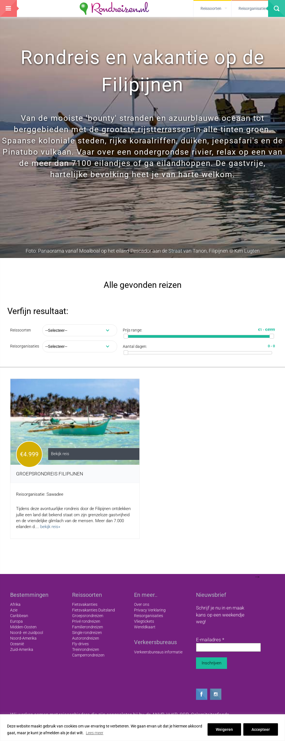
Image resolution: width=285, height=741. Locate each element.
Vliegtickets (144, 621)
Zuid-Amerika (21, 649)
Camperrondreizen (88, 655)
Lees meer (94, 733)
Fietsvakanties (84, 604)
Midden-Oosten (23, 627)
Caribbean (19, 615)
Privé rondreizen (86, 621)
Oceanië (17, 644)
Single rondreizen (87, 632)
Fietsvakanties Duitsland (93, 610)
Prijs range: (132, 330)
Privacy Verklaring (150, 610)
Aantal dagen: (135, 346)
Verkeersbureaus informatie (158, 652)
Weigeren (224, 729)
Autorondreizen (85, 638)
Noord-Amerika (23, 638)
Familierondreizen (87, 627)
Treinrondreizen (85, 649)
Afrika (15, 604)
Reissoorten (20, 330)
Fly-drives (80, 644)
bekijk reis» (50, 526)
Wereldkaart (144, 627)
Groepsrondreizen (87, 615)
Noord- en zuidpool (26, 632)
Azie (13, 610)
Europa (16, 621)
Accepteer (260, 729)
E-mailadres (210, 639)
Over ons (141, 604)
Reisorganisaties (24, 346)
